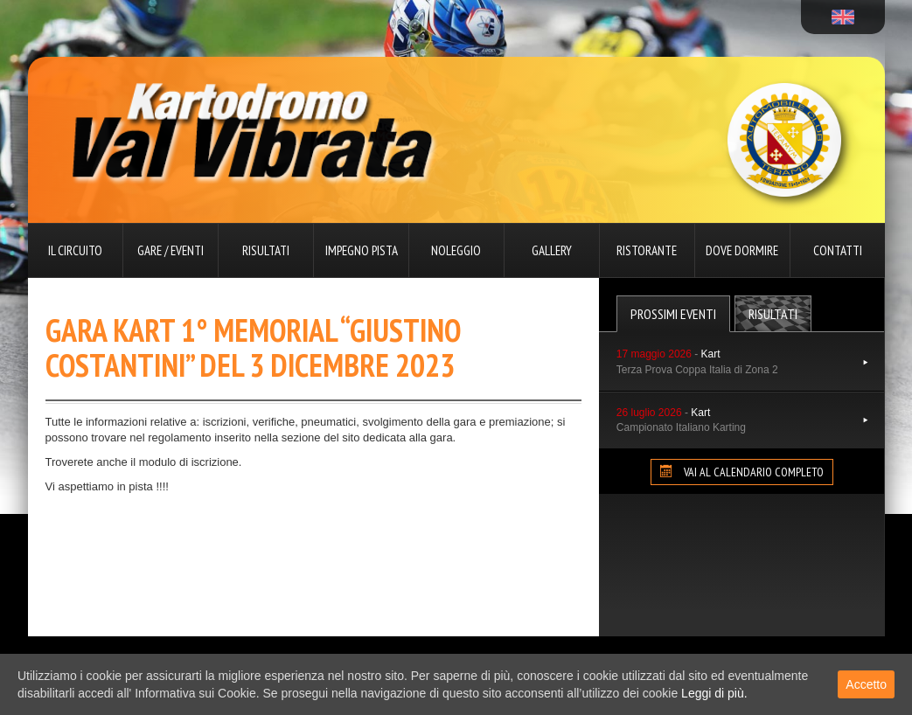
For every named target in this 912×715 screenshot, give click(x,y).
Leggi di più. (714, 693)
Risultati (265, 250)
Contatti (837, 250)
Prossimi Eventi (673, 314)
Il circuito (75, 250)
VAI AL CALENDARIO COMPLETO (742, 472)
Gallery (552, 250)
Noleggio (456, 250)
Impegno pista (361, 250)
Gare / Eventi (170, 250)
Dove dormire (742, 250)
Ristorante (646, 250)
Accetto (866, 684)
